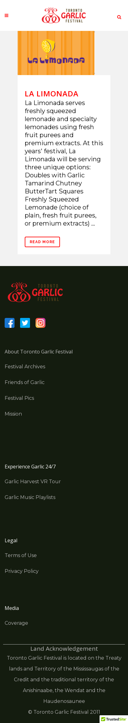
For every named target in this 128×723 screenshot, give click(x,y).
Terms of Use (21, 555)
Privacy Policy (22, 571)
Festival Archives (25, 367)
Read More (42, 242)
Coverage (16, 623)
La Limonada (52, 93)
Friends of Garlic (25, 382)
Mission (13, 414)
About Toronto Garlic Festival (39, 351)
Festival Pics (19, 398)
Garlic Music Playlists (30, 497)
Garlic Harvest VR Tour (33, 481)
